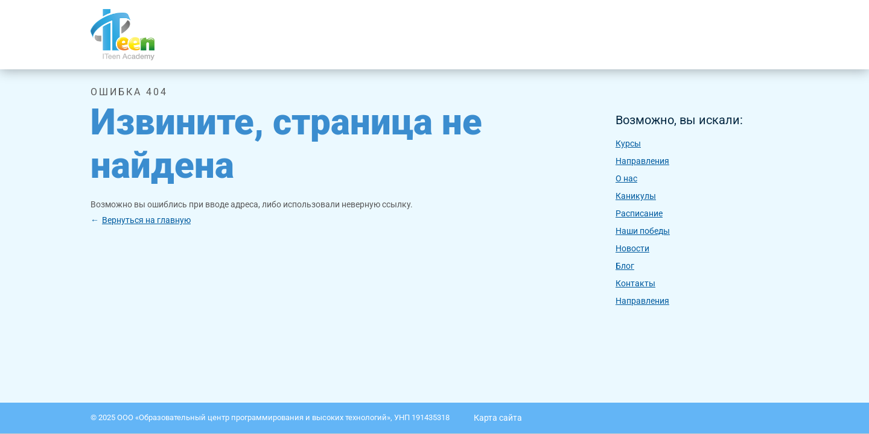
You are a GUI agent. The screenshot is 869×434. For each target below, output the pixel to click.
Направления (642, 161)
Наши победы (643, 231)
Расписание (639, 213)
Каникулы (636, 196)
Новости (632, 248)
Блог (625, 266)
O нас (626, 178)
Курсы (628, 143)
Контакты (635, 283)
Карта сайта (498, 418)
